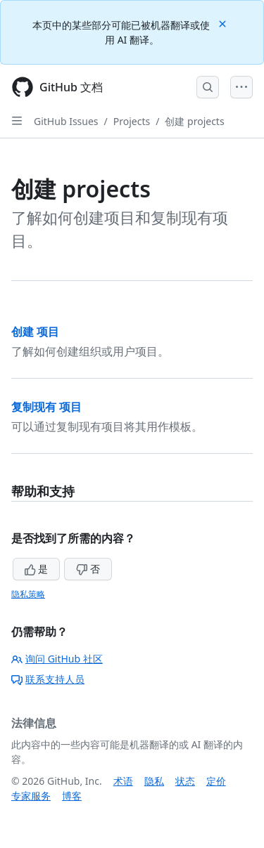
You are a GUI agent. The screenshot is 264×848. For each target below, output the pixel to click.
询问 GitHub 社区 (57, 658)
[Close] (224, 23)
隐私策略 (28, 594)
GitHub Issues (66, 121)
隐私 (154, 781)
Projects (131, 121)
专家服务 (31, 795)
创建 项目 (35, 331)
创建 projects (194, 121)
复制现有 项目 (46, 407)
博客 (72, 795)
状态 (185, 781)
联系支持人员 (47, 679)
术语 (123, 781)
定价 (216, 781)
